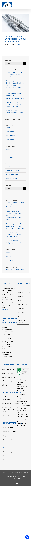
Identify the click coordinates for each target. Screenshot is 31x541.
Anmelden (9, 166)
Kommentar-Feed (12, 174)
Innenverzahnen (8, 373)
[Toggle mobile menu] (28, 7)
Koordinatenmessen (8, 456)
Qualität (21, 316)
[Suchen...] (14, 63)
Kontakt (21, 296)
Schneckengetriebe (8, 403)
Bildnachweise (10, 476)
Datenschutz (21, 476)
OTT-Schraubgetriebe (8, 398)
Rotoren (6, 415)
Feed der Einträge (12, 170)
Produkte (17, 44)
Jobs (8, 149)
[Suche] (24, 63)
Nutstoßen (7, 385)
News (20, 300)
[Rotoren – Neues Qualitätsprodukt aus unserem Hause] (15, 23)
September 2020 (12, 139)
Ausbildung (22, 308)
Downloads (22, 312)
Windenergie (8, 440)
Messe (8, 153)
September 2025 (12, 131)
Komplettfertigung (8, 427)
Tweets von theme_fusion (14, 269)
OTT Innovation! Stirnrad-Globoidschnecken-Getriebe (15, 75)
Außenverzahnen (8, 377)
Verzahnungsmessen (8, 452)
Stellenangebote (23, 304)
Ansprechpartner (23, 292)
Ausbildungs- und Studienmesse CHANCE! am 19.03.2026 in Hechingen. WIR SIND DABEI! (15, 85)
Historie (20, 288)
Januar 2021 (10, 136)
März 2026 (10, 128)
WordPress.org (11, 178)
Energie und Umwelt (22, 321)
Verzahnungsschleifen (8, 381)
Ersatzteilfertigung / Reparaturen (8, 434)
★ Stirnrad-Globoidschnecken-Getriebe (8, 409)
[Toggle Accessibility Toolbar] (27, 537)
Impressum (16, 478)
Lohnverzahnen (8, 369)
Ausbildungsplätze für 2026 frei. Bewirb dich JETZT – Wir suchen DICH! (15, 96)
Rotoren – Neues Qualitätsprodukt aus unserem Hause (15, 39)
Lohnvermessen (8, 460)
